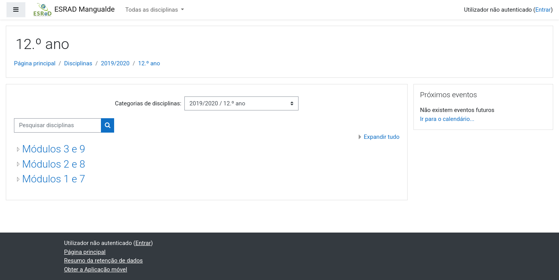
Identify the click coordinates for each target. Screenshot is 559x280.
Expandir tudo (381, 136)
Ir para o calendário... (447, 119)
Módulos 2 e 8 (53, 164)
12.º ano (149, 63)
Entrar (543, 9)
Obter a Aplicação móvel (95, 269)
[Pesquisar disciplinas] (57, 125)
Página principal (35, 63)
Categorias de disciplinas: (148, 103)
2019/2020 (115, 63)
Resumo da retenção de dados (103, 260)
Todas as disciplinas (152, 9)
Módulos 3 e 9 (53, 149)
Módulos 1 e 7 (53, 179)
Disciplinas (78, 63)
